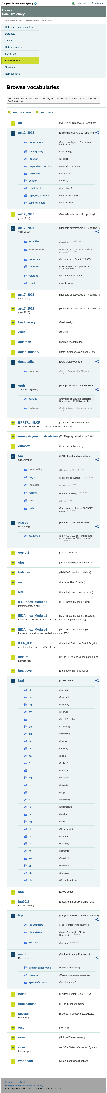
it (29, 792)
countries (34, 259)
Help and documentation (19, 27)
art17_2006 (26, 228)
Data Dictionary (32, 20)
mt (30, 821)
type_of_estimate (39, 195)
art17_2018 (26, 308)
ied (20, 592)
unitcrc (33, 508)
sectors (33, 942)
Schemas (10, 53)
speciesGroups (38, 982)
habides (24, 572)
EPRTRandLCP (29, 422)
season (33, 180)
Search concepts (48, 112)
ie (30, 785)
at (30, 690)
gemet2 (23, 552)
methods (34, 266)
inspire (23, 657)
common (24, 342)
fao (20, 456)
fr (30, 770)
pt (30, 843)
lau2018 (24, 901)
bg (30, 704)
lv (30, 814)
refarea (33, 492)
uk (30, 880)
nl (30, 829)
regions (33, 975)
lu (30, 807)
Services (10, 67)
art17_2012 (26, 294)
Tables (9, 40)
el (30, 748)
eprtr (21, 385)
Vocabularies (13, 60)
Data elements (13, 47)
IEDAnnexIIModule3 (32, 615)
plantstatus (35, 932)
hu (30, 777)
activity (33, 398)
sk (30, 873)
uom (21, 1037)
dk (30, 733)
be (30, 697)
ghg (21, 562)
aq (20, 122)
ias (20, 582)
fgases (23, 522)
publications (27, 1003)
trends (32, 283)
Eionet (19, 20)
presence (34, 173)
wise (21, 1047)
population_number (40, 166)
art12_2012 (26, 132)
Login (78, 3)
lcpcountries (36, 924)
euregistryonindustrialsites (38, 436)
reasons (33, 275)
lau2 (21, 891)
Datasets (10, 33)
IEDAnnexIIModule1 (32, 602)
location (33, 158)
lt (29, 799)
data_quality (36, 151)
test (21, 1027)
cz (30, 719)
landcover (25, 670)
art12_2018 (26, 214)
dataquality (26, 361)
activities (34, 241)
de (30, 726)
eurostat (24, 446)
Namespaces (12, 73)
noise (22, 994)
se (30, 858)
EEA (20, 3)
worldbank (26, 1061)
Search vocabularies (22, 112)
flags (32, 477)
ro (30, 850)
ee (30, 741)
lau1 (21, 680)
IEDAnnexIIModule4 (32, 629)
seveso (23, 1013)
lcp (20, 915)
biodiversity (27, 322)
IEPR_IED (25, 643)
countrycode (36, 142)
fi (29, 763)
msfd (22, 954)
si (30, 865)
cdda (21, 332)
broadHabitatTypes (40, 967)
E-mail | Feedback (15, 1082)
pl (30, 836)
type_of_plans (37, 202)
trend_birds (35, 188)
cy (30, 711)
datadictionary (28, 351)
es (30, 755)
